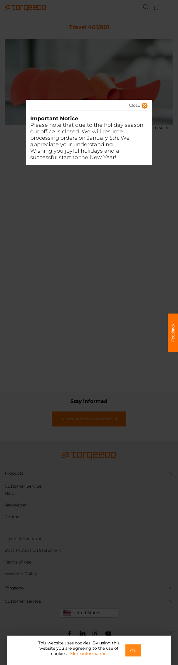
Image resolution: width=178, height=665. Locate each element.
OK (133, 650)
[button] (129, 107)
